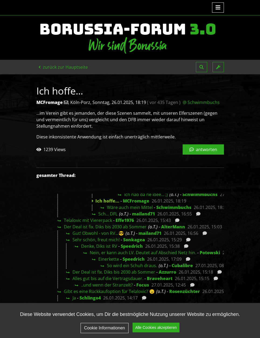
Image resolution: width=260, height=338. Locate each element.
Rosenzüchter (184, 291)
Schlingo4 (90, 298)
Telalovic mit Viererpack (88, 220)
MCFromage (136, 201)
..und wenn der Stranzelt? (107, 285)
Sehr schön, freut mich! (96, 240)
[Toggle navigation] (218, 7)
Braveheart (159, 278)
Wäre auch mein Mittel (130, 207)
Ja (74, 298)
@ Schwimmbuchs (201, 102)
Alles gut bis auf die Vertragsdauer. (107, 278)
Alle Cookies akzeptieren (156, 328)
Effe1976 (125, 220)
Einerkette (108, 259)
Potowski (210, 253)
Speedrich (132, 246)
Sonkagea (134, 240)
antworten (203, 149)
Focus (142, 285)
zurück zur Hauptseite (63, 67)
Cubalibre (182, 266)
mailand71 (143, 214)
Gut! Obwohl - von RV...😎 (98, 233)
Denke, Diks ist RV (99, 246)
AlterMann (173, 227)
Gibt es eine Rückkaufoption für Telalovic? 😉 (109, 291)
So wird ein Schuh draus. (132, 266)
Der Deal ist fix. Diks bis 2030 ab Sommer (105, 227)
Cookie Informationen (104, 328)
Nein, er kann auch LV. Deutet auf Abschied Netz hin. (143, 253)
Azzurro (167, 272)
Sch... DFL (108, 214)
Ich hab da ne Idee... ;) (146, 194)
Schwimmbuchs (199, 194)
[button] (201, 67)
